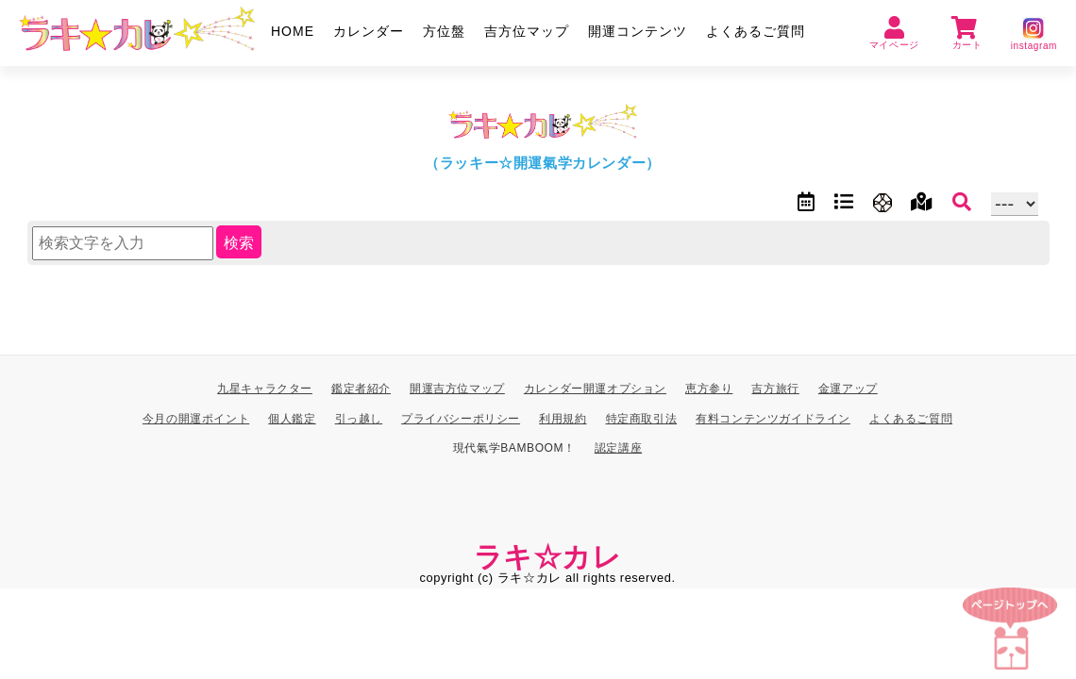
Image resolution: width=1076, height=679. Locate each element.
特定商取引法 (642, 417)
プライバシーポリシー (460, 417)
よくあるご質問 (755, 31)
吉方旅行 (775, 388)
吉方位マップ (526, 31)
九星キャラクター (264, 388)
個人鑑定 (291, 417)
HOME (292, 31)
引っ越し (358, 417)
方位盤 (444, 31)
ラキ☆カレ (548, 555)
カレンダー (368, 31)
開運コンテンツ (637, 31)
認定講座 (618, 448)
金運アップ (848, 388)
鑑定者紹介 (361, 388)
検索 (239, 243)
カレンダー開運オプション (595, 388)
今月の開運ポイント (196, 417)
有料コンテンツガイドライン (773, 417)
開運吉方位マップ (457, 388)
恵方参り (708, 388)
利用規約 (562, 417)
